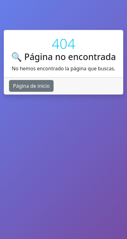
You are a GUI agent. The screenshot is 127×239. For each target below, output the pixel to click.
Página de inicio (31, 85)
